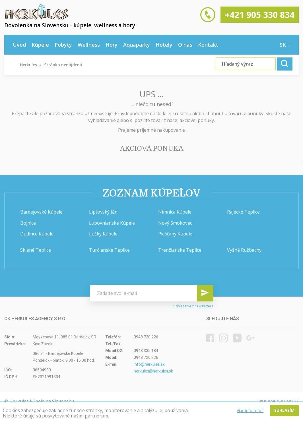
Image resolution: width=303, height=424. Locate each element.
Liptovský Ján (103, 212)
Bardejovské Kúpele (41, 212)
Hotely (164, 44)
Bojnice (28, 223)
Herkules (28, 64)
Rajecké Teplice (243, 212)
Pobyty (63, 44)
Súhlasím (284, 410)
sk (285, 44)
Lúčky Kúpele (103, 234)
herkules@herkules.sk (153, 371)
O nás (185, 44)
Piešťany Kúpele (175, 234)
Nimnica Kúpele (174, 212)
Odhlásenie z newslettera (193, 306)
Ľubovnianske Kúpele (112, 223)
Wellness (89, 44)
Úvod (19, 44)
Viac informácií (250, 410)
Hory (112, 44)
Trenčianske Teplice (179, 250)
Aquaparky (136, 44)
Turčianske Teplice (109, 250)
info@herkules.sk (149, 364)
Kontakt (208, 44)
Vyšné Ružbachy (244, 250)
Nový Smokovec (175, 223)
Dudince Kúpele (36, 234)
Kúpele (40, 44)
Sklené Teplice (35, 250)
